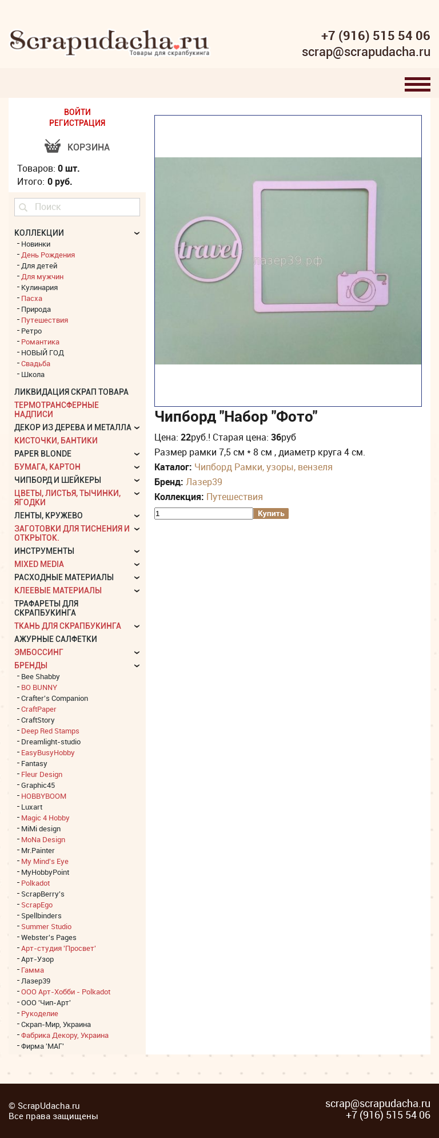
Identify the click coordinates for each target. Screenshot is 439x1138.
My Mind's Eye (45, 861)
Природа (36, 309)
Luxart (31, 807)
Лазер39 (204, 481)
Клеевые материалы (58, 590)
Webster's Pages (49, 937)
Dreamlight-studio (51, 741)
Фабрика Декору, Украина (65, 1035)
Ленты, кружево (48, 515)
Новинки (35, 244)
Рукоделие (39, 1013)
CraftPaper (39, 709)
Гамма (32, 970)
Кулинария (39, 287)
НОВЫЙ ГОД (42, 352)
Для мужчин (42, 276)
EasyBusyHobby (48, 752)
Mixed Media (39, 564)
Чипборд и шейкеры (57, 480)
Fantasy (34, 763)
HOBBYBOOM (43, 796)
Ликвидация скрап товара (71, 391)
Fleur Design (41, 774)
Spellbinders (41, 915)
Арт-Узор (37, 959)
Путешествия (234, 496)
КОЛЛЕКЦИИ (39, 232)
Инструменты (44, 551)
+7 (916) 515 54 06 (375, 35)
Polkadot (35, 883)
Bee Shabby (40, 676)
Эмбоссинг (38, 652)
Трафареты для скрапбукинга (46, 608)
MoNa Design (43, 839)
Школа (33, 374)
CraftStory (38, 720)
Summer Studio (46, 926)
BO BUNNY (39, 687)
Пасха (31, 298)
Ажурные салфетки (55, 639)
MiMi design (41, 828)
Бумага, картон (47, 466)
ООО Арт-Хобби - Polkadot (65, 991)
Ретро (31, 331)
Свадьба (35, 363)
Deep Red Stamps (50, 730)
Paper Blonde (42, 453)
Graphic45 (38, 785)
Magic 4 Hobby (45, 817)
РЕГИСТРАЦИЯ (77, 123)
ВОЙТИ (77, 112)
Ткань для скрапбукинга (67, 626)
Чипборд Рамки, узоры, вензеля (263, 467)
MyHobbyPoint (45, 872)
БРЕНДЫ (30, 665)
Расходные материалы (64, 577)
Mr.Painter (38, 850)
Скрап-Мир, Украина (56, 1024)
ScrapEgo (37, 904)
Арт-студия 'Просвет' (58, 948)
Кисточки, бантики (56, 440)
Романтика (40, 341)
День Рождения (48, 254)
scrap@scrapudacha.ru (366, 52)
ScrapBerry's (43, 894)
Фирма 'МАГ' (42, 1046)
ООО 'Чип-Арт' (46, 1002)
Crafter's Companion (54, 698)
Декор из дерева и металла (72, 427)
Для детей (39, 265)
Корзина (88, 147)
